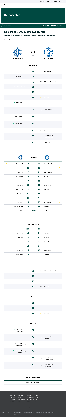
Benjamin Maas (20, 233)
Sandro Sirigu (18, 102)
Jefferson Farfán (52, 81)
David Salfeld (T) (19, 228)
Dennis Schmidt (18, 123)
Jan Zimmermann (19, 76)
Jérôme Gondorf (19, 189)
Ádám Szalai (47, 111)
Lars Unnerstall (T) (47, 228)
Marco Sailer (20, 104)
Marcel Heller (20, 193)
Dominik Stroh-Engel (18, 206)
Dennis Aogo (46, 97)
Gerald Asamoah (48, 142)
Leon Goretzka (48, 109)
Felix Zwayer (15, 39)
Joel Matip (46, 176)
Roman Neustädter (47, 71)
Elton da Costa (18, 116)
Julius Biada (20, 237)
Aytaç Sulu (21, 180)
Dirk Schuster (20, 210)
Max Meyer (47, 130)
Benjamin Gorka (20, 172)
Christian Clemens (49, 137)
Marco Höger (46, 189)
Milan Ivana (20, 125)
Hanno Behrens (17, 86)
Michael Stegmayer (19, 176)
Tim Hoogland (47, 237)
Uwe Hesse (20, 246)
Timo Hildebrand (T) (48, 163)
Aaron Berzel (20, 168)
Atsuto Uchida (47, 241)
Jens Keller (46, 210)
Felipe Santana (48, 135)
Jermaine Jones (47, 193)
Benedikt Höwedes (48, 172)
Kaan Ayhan (46, 254)
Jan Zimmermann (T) (19, 163)
